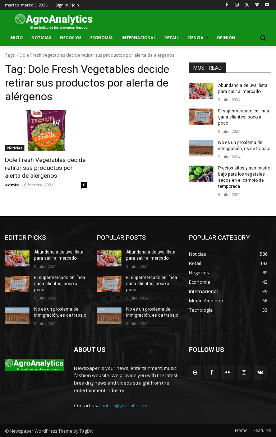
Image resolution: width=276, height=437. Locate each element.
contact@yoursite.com (123, 404)
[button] (262, 37)
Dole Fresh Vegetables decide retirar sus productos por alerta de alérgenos (45, 167)
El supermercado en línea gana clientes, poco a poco (243, 117)
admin (12, 184)
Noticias (14, 147)
